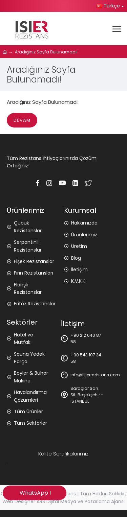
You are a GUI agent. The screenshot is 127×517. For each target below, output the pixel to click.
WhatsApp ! (34, 493)
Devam (22, 120)
